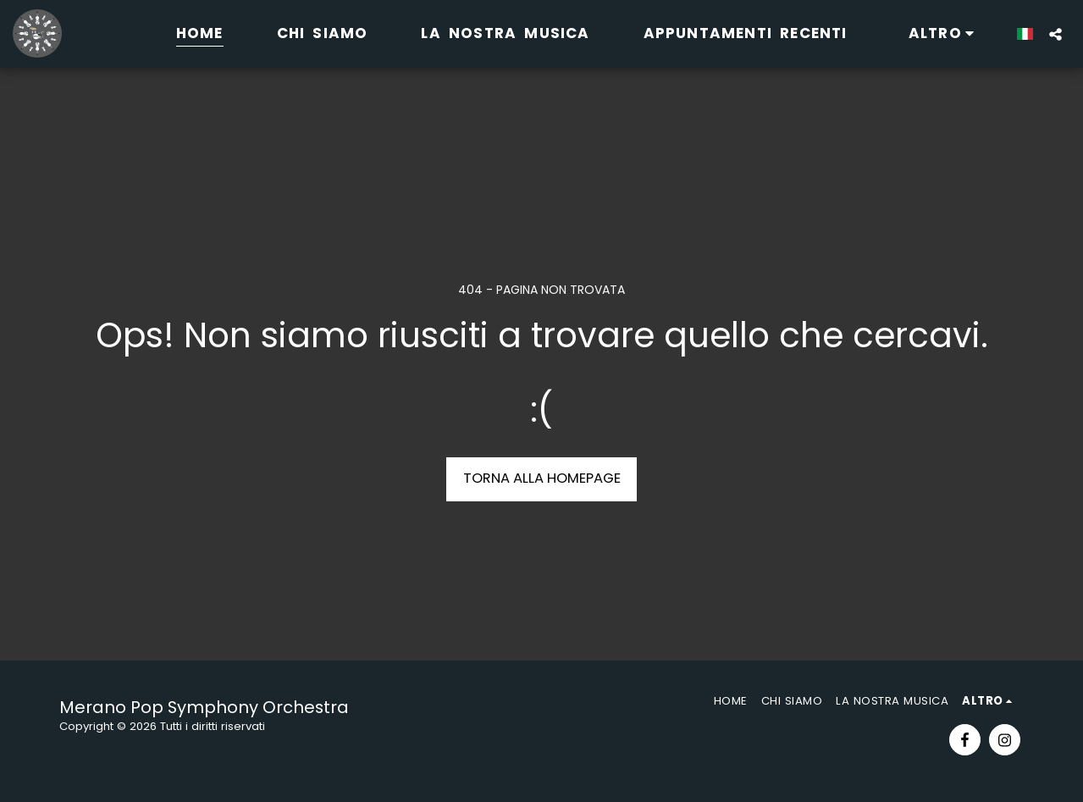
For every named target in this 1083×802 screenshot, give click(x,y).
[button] (1055, 33)
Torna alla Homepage (542, 478)
